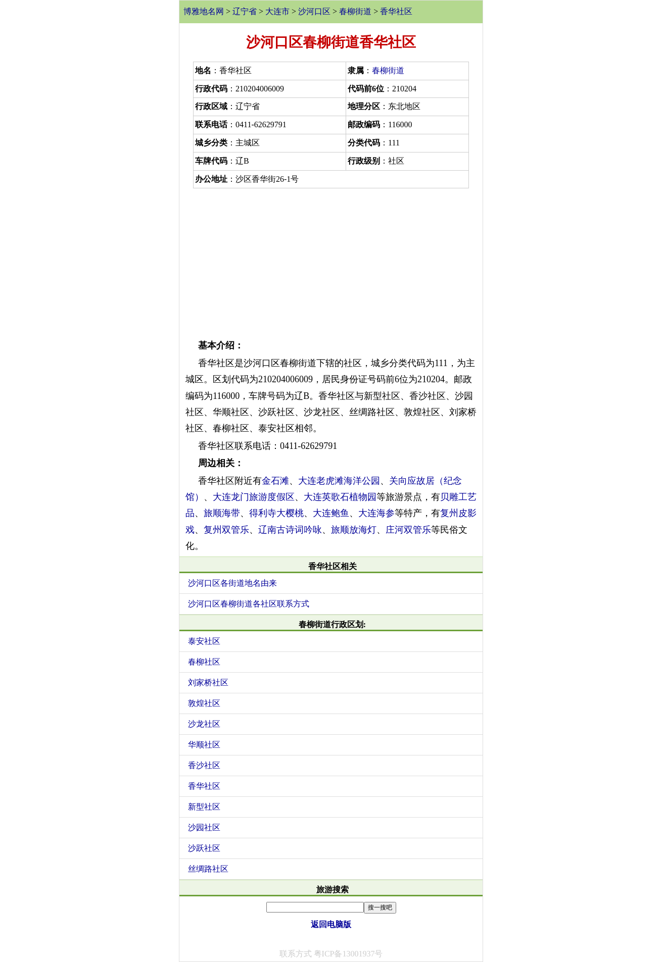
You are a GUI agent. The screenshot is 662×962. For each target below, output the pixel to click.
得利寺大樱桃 (276, 513)
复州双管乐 (226, 530)
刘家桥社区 (208, 682)
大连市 (277, 11)
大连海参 (376, 513)
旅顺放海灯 (353, 530)
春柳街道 (355, 11)
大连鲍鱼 (331, 513)
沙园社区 (204, 827)
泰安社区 (204, 641)
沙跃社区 (204, 848)
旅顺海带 (222, 513)
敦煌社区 (204, 703)
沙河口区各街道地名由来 (232, 583)
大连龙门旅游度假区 (254, 497)
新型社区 (204, 806)
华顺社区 (204, 744)
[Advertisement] (331, 261)
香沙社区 (204, 765)
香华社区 (396, 11)
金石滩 (275, 481)
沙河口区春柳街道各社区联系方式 (248, 603)
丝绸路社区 (208, 869)
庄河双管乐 (408, 530)
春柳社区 (204, 661)
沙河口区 (314, 11)
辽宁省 (244, 11)
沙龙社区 (204, 724)
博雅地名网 (203, 11)
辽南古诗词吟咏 (290, 530)
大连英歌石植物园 (340, 497)
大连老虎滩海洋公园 (339, 481)
